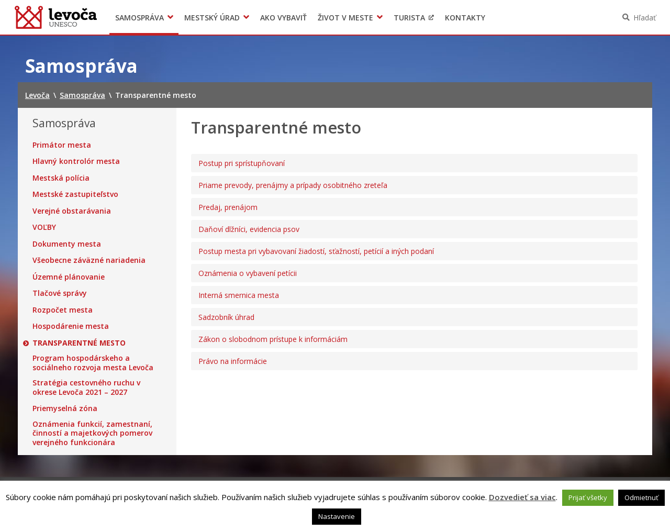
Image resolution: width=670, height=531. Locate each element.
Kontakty (465, 18)
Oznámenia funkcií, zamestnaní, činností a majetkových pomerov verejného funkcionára (92, 433)
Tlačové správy (59, 293)
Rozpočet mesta (62, 310)
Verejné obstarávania (71, 211)
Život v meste (345, 18)
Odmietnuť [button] (641, 497)
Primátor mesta (61, 145)
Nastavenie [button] (336, 516)
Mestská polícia (61, 178)
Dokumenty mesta (66, 244)
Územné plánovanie (68, 277)
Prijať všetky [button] (587, 497)
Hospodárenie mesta (70, 326)
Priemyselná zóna (64, 408)
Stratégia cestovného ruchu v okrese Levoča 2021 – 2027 (86, 387)
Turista (409, 18)
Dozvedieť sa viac (522, 497)
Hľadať (644, 18)
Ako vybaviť (283, 18)
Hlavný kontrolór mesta (76, 161)
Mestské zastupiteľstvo (75, 194)
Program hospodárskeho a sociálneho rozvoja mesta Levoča (92, 362)
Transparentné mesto (79, 343)
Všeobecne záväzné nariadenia (89, 260)
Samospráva (139, 18)
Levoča (56, 17)
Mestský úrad (212, 18)
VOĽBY (44, 227)
